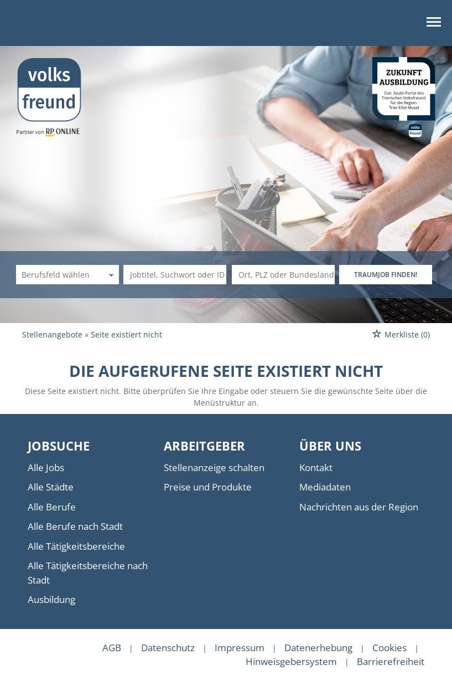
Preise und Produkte (208, 486)
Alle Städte (51, 486)
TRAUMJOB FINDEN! (385, 274)
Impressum (239, 647)
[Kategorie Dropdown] (109, 274)
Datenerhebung (318, 647)
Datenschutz (168, 647)
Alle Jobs (46, 467)
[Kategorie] (56, 274)
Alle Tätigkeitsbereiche (76, 546)
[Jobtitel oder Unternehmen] (174, 274)
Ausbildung (51, 599)
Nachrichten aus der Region (358, 506)
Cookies (389, 647)
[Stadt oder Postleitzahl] (283, 274)
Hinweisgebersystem (291, 661)
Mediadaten (325, 486)
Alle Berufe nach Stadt (75, 526)
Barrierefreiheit (390, 661)
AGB (111, 647)
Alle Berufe (52, 506)
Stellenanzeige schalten (214, 467)
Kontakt (315, 467)
